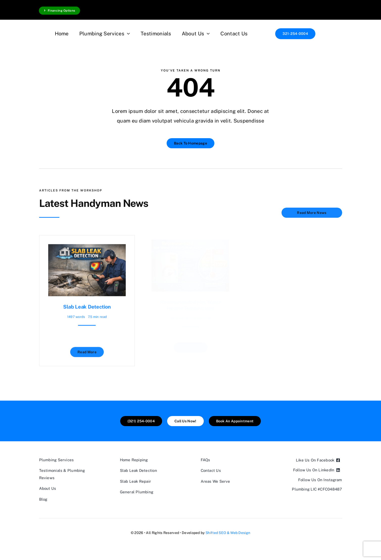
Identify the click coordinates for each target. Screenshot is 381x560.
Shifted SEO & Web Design (228, 533)
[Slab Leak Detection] (87, 247)
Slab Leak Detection (87, 305)
